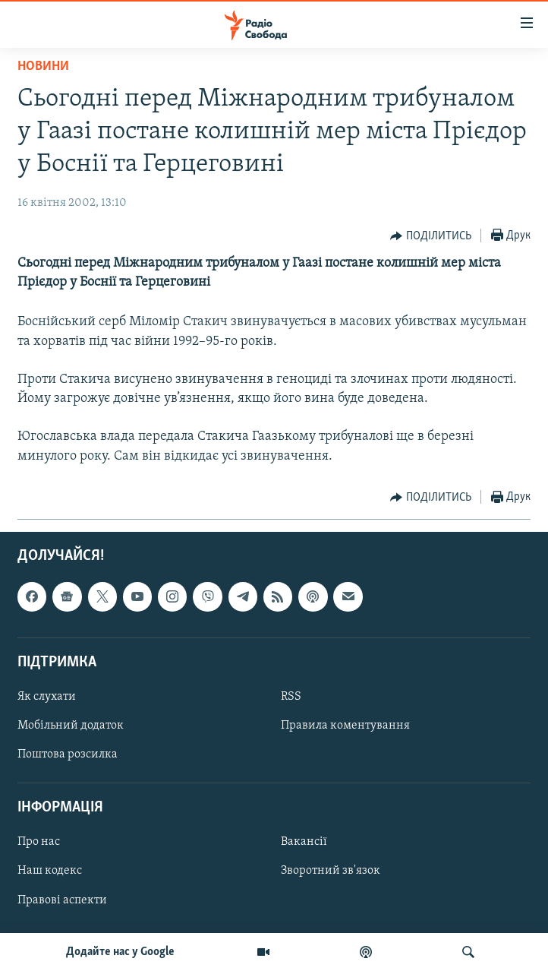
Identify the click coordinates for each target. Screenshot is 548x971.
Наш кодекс (49, 871)
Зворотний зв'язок (330, 871)
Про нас (38, 842)
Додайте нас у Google (120, 952)
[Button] (430, 236)
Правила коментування (345, 726)
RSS (291, 697)
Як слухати (46, 697)
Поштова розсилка (67, 754)
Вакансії (304, 842)
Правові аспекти (62, 900)
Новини (43, 66)
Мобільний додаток (70, 726)
